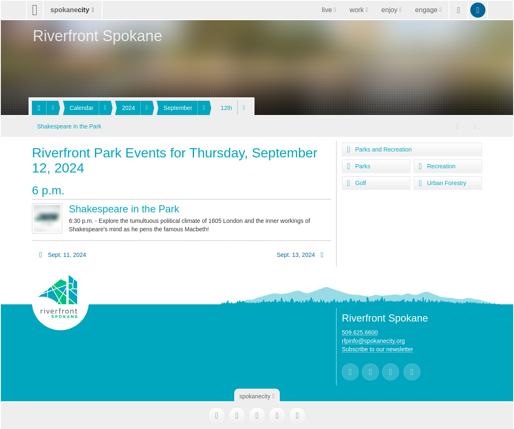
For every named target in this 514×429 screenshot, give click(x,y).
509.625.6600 (360, 331)
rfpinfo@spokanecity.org (373, 339)
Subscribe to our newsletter (377, 348)
